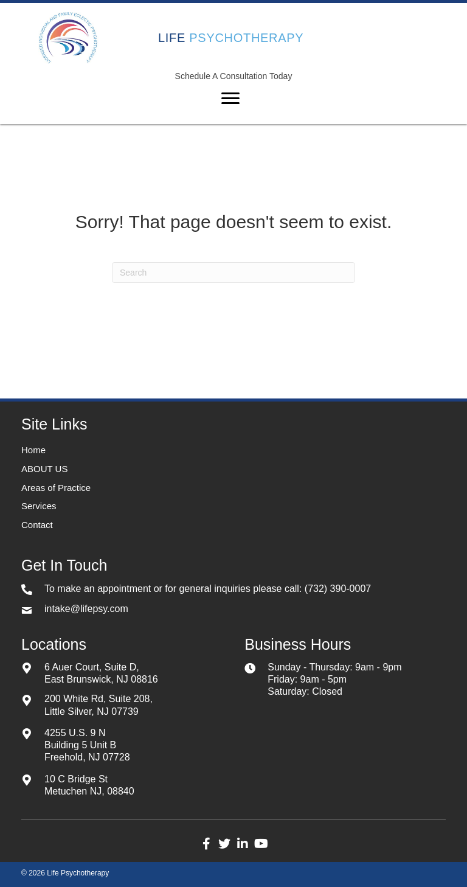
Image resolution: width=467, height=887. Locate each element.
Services (39, 506)
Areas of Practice (56, 487)
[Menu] (230, 98)
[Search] (233, 272)
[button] (206, 844)
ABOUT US (44, 469)
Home (33, 450)
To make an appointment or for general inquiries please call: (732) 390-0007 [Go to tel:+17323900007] (207, 588)
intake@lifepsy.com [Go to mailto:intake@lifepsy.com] (86, 609)
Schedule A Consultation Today (233, 76)
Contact (37, 525)
